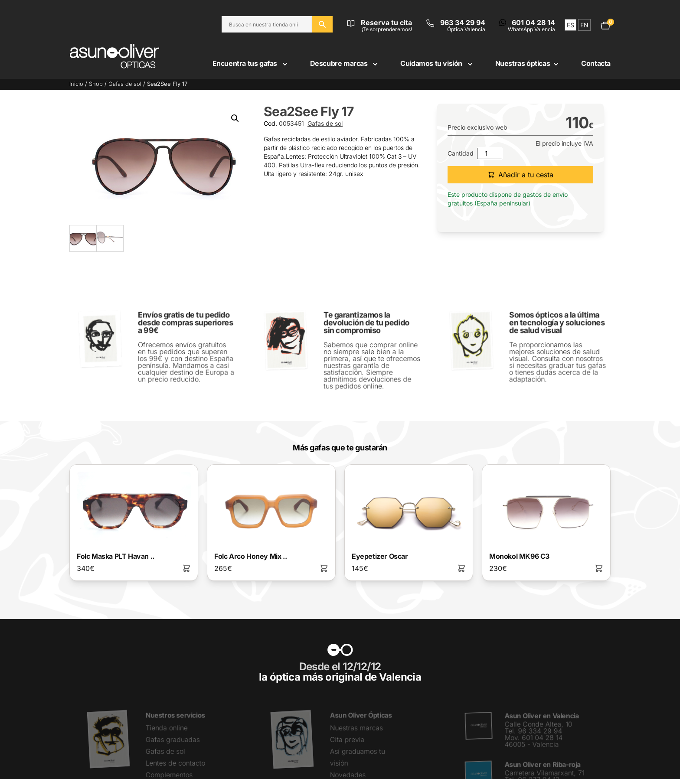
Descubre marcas (345, 63)
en (584, 25)
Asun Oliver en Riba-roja (542, 763)
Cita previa (347, 739)
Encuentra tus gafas (250, 63)
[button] (235, 118)
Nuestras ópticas (528, 63)
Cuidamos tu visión (437, 63)
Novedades (348, 773)
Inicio (76, 84)
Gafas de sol (124, 84)
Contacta (596, 63)
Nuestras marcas (356, 727)
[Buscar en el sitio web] (322, 24)
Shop (96, 84)
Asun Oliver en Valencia (541, 716)
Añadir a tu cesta (520, 174)
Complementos (169, 773)
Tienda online (166, 727)
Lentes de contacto (175, 762)
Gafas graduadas (172, 739)
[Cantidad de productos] (489, 153)
